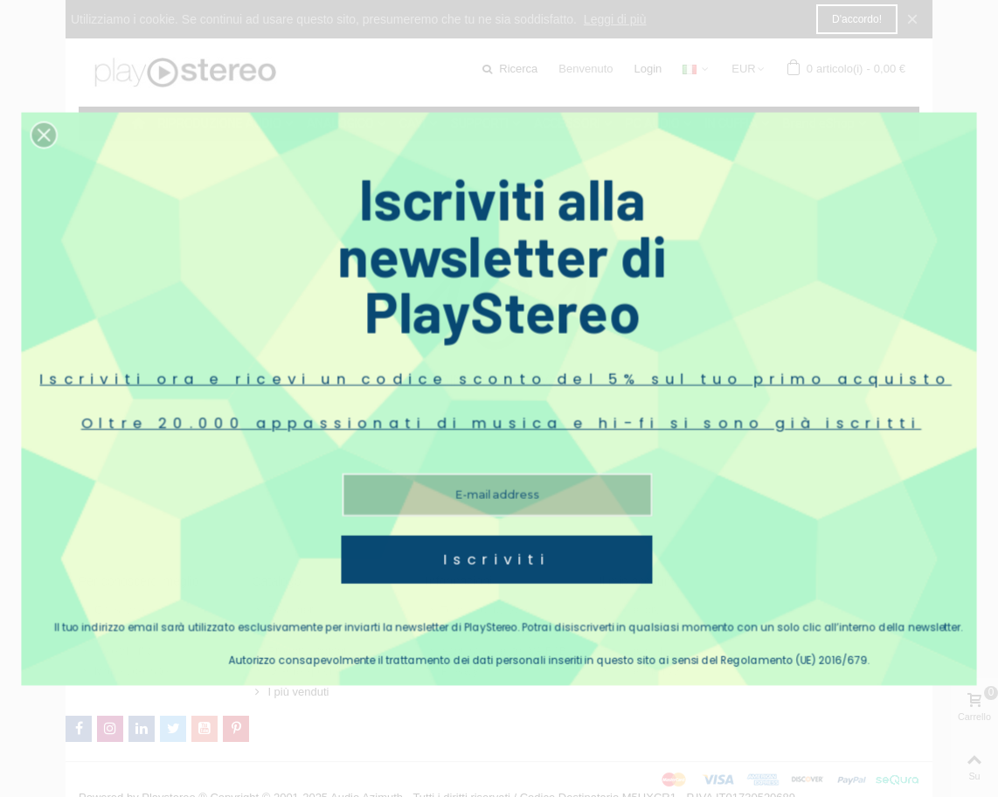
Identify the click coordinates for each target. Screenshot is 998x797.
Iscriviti (497, 502)
